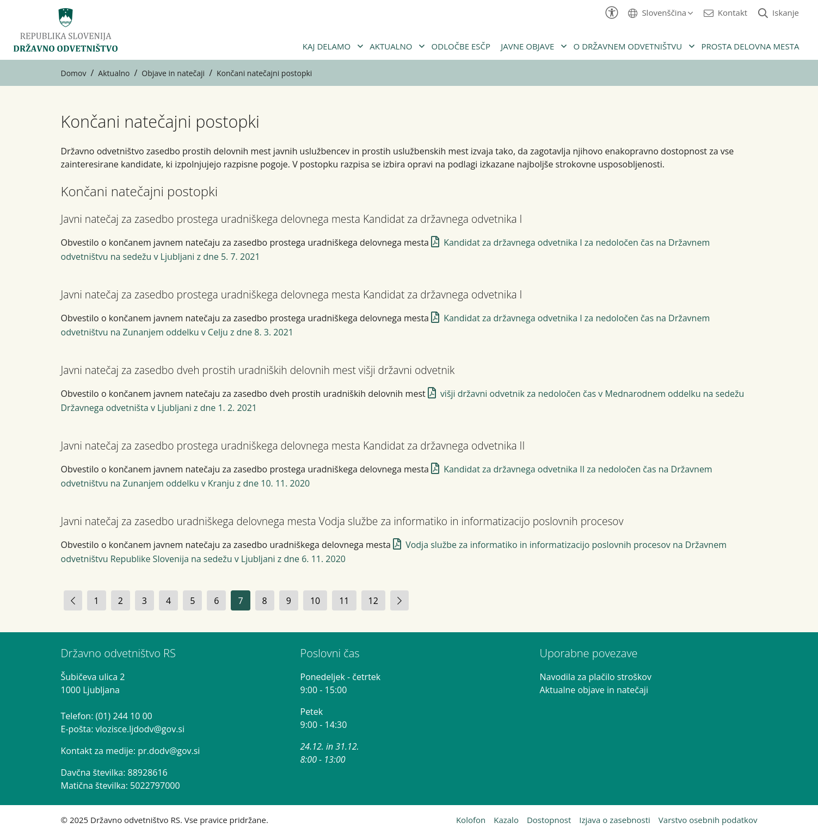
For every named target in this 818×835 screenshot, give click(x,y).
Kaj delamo (326, 46)
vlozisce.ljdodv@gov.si (140, 729)
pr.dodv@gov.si (169, 751)
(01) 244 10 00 (124, 716)
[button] (660, 12)
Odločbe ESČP (461, 46)
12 (373, 601)
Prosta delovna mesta (750, 46)
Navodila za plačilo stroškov (595, 677)
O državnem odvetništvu (628, 46)
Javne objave (527, 46)
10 (315, 601)
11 (344, 601)
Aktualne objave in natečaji (594, 690)
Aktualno (391, 46)
